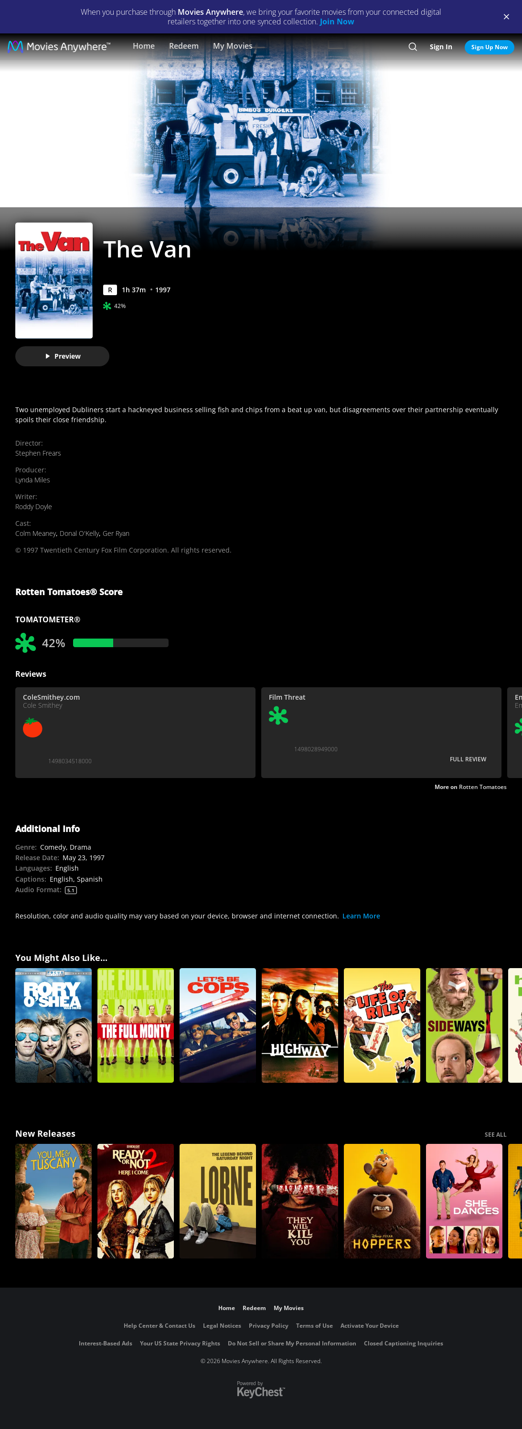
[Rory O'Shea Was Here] (53, 1025)
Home (144, 46)
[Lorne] (218, 1201)
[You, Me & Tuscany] (53, 1201)
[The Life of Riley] (382, 1025)
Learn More (361, 915)
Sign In (441, 46)
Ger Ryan (116, 533)
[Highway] (300, 1025)
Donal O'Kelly (79, 533)
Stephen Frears (38, 453)
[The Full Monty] (135, 1025)
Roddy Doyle (33, 506)
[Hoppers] (382, 1201)
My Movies (233, 46)
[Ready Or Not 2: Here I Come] (135, 1201)
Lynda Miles (32, 479)
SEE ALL (496, 1134)
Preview (62, 356)
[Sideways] (464, 1025)
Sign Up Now (489, 47)
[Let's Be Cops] (218, 1025)
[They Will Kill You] (300, 1201)
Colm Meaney (35, 533)
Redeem (184, 46)
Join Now (337, 21)
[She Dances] (464, 1201)
